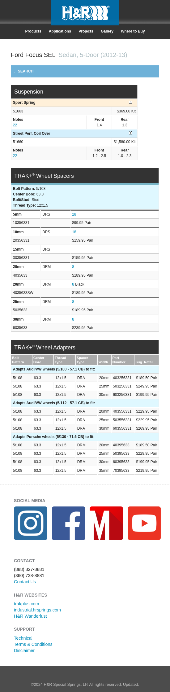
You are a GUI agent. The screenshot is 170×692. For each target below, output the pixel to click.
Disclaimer (24, 650)
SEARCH (23, 71)
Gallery (107, 31)
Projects (86, 31)
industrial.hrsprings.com (37, 609)
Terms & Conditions (33, 644)
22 (15, 125)
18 (74, 232)
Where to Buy (133, 31)
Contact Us (25, 581)
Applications (60, 31)
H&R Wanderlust (30, 616)
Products (33, 31)
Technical (23, 638)
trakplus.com (26, 603)
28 (74, 214)
